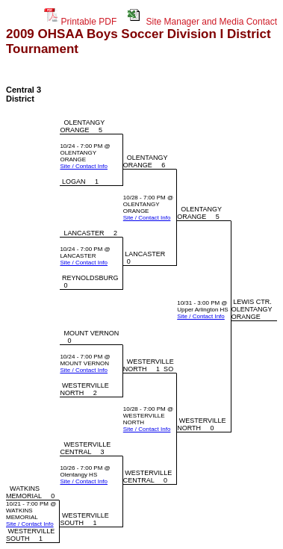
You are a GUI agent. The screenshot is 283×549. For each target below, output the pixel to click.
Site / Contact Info (84, 166)
